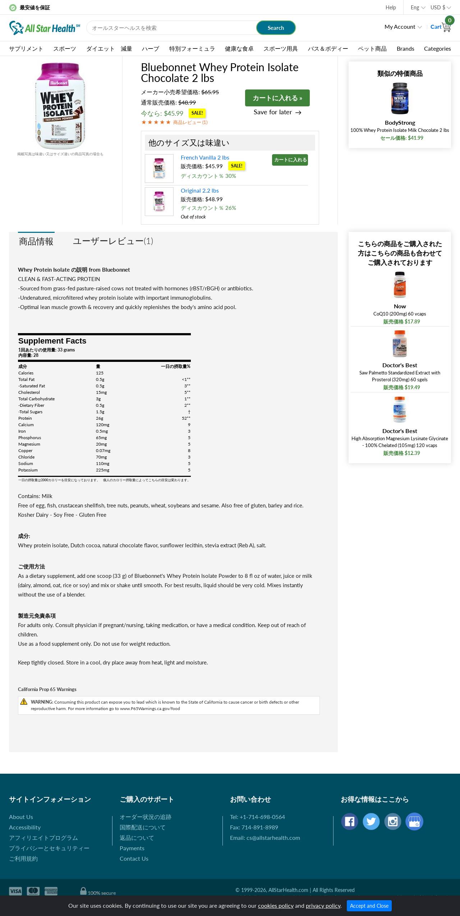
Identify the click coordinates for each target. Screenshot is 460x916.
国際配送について (143, 827)
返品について (137, 837)
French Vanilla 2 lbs (205, 157)
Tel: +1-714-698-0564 (257, 816)
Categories (437, 48)
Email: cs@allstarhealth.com (265, 837)
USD (438, 7)
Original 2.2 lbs (200, 190)
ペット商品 (372, 48)
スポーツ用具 (280, 48)
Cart (441, 26)
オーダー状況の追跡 (145, 816)
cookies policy (276, 905)
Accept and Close (369, 906)
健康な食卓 (239, 48)
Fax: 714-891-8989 (254, 827)
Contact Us (134, 858)
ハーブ (150, 48)
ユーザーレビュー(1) (113, 240)
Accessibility (25, 827)
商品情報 (36, 241)
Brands (405, 48)
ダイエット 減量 (109, 48)
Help (391, 7)
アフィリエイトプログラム (43, 837)
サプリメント (26, 48)
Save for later (273, 112)
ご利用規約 (23, 858)
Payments (132, 847)
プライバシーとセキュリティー (49, 847)
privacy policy (323, 905)
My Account (400, 26)
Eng (415, 7)
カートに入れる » (277, 98)
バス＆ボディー (328, 48)
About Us (21, 816)
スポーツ (64, 48)
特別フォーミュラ (192, 48)
